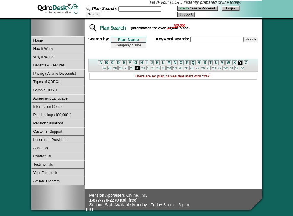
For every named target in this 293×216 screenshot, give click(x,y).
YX (231, 67)
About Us (40, 148)
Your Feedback (45, 173)
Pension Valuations (48, 123)
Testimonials (43, 165)
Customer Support (47, 131)
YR (197, 67)
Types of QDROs (46, 82)
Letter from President (50, 140)
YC (115, 67)
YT (208, 67)
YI (148, 67)
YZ (242, 67)
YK (158, 67)
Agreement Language (50, 98)
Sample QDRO (45, 90)
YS (203, 67)
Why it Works (43, 57)
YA (104, 67)
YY (236, 67)
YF (132, 67)
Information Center (48, 107)
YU (214, 67)
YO (180, 67)
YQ (192, 67)
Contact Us (42, 156)
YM (169, 67)
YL (163, 67)
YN (175, 67)
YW (225, 67)
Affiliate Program (46, 181)
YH (143, 67)
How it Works (43, 49)
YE (126, 67)
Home (38, 40)
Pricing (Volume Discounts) (54, 74)
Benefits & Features (49, 65)
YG (137, 67)
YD (121, 67)
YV (219, 67)
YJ (153, 67)
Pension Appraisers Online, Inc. (118, 195)
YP (186, 67)
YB (109, 67)
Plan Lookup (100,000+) (52, 115)
